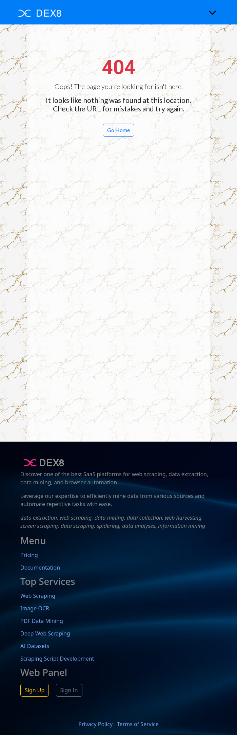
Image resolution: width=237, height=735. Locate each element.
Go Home (118, 130)
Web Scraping (37, 595)
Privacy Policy (95, 724)
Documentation (40, 567)
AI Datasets (34, 646)
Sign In (69, 690)
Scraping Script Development (57, 658)
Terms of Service (138, 724)
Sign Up (34, 690)
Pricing (29, 555)
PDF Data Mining (41, 621)
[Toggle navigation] (212, 12)
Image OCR (34, 608)
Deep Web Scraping (45, 633)
